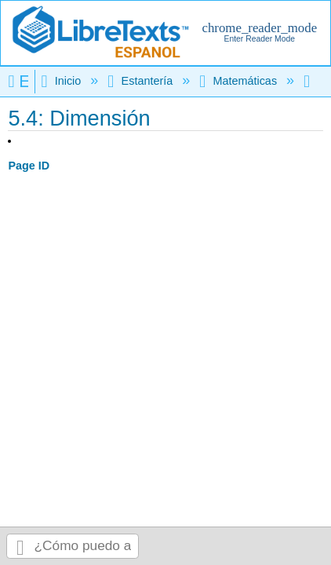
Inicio (62, 81)
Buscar (20, 546)
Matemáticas (239, 81)
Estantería (141, 81)
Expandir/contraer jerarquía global (21, 81)
